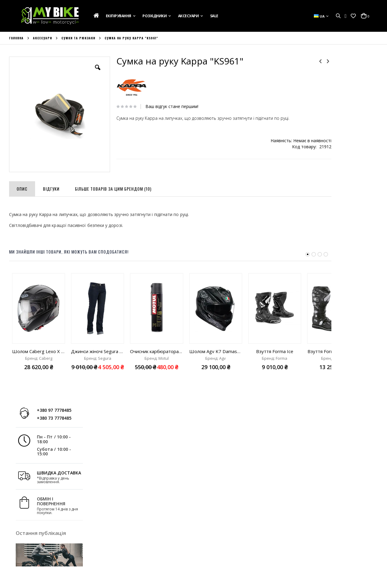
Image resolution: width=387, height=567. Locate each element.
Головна (16, 38)
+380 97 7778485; (219, 517)
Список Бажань (118, 507)
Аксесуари (42, 38)
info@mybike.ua (308, 517)
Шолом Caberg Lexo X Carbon (38, 341)
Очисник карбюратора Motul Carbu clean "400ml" (156, 341)
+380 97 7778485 (349, 66)
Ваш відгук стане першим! (162, 106)
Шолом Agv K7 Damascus (215, 341)
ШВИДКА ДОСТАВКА (354, 128)
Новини (16, 515)
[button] (353, 16)
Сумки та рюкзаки (78, 38)
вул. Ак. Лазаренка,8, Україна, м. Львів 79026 (240, 503)
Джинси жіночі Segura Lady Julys (97, 341)
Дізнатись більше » (359, 252)
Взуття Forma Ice (274, 341)
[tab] (22, 177)
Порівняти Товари (121, 515)
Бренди (16, 523)
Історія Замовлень (121, 499)
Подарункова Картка (29, 490)
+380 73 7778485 (349, 73)
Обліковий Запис (120, 490)
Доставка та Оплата (28, 499)
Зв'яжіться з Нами (26, 507)
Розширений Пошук (123, 523)
